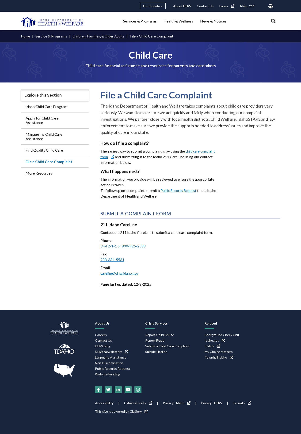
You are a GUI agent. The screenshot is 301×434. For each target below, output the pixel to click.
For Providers (153, 6)
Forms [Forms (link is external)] (226, 6)
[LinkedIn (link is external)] (118, 389)
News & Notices (213, 21)
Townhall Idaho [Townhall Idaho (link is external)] (219, 357)
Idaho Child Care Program (46, 106)
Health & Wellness (178, 21)
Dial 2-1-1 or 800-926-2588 (123, 246)
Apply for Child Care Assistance (42, 120)
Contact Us (205, 6)
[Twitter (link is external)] (108, 389)
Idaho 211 (247, 6)
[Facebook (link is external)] (98, 389)
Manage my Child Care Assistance (44, 136)
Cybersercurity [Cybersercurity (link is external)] (138, 403)
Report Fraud (154, 340)
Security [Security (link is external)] (242, 403)
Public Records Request (179, 190)
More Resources (39, 173)
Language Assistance (110, 357)
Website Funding (107, 374)
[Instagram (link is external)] (137, 389)
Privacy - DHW (211, 403)
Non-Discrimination (109, 363)
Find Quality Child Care (44, 150)
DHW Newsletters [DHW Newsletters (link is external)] (111, 352)
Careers (101, 335)
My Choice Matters (219, 352)
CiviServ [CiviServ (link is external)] (139, 411)
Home (26, 36)
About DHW (182, 6)
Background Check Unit (222, 335)
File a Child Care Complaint (49, 161)
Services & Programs (139, 21)
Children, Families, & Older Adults (100, 36)
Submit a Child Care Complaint (167, 346)
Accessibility (104, 403)
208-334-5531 (112, 259)
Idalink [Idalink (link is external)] (212, 346)
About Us (102, 323)
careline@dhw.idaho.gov (120, 273)
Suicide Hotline (156, 352)
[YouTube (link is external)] (128, 389)
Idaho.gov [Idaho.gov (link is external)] (215, 340)
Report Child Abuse (159, 335)
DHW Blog (102, 346)
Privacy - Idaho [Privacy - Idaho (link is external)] (177, 403)
